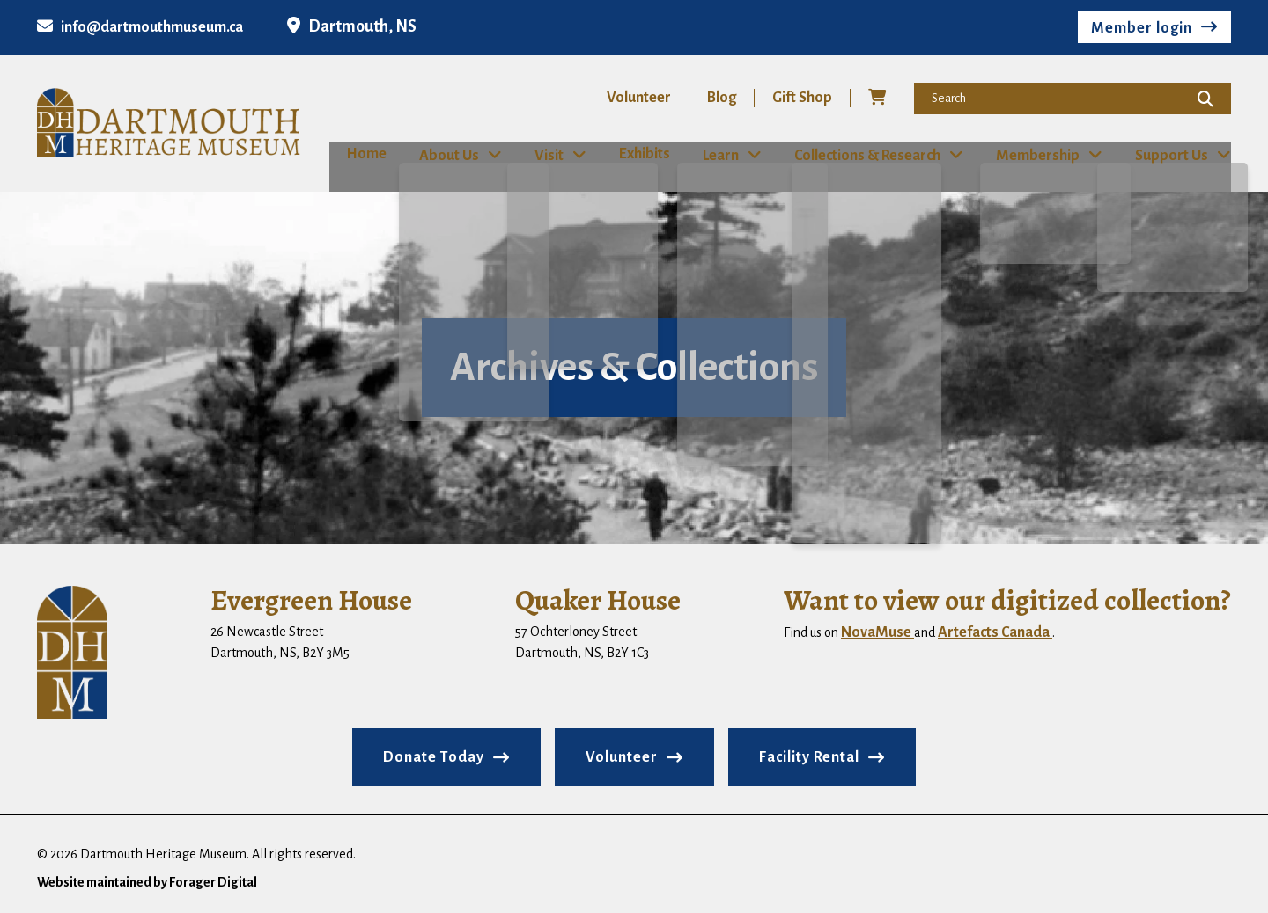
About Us (439, 155)
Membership (1041, 155)
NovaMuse (877, 631)
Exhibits (638, 154)
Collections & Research (869, 155)
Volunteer (639, 98)
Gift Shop (802, 98)
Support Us (1176, 155)
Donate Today (433, 756)
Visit (541, 155)
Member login (1141, 28)
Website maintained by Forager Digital (147, 881)
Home (349, 154)
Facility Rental (809, 756)
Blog (721, 98)
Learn (721, 155)
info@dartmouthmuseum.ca (140, 27)
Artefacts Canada (995, 631)
